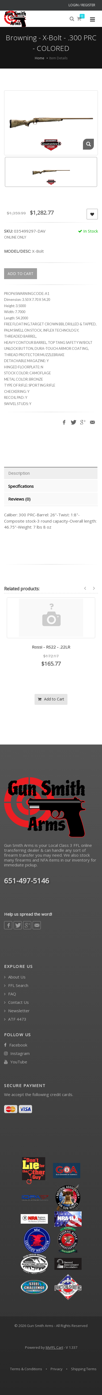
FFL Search (16, 985)
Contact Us (16, 1002)
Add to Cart (51, 699)
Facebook (15, 1045)
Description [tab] (19, 473)
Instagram (17, 1053)
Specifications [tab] (21, 486)
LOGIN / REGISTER (82, 5)
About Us (15, 977)
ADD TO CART (20, 273)
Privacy (57, 1368)
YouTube (15, 1061)
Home (39, 58)
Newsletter (17, 1010)
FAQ (10, 993)
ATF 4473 (15, 1019)
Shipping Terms (84, 1368)
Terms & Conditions (26, 1368)
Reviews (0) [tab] (19, 499)
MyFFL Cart (54, 1347)
